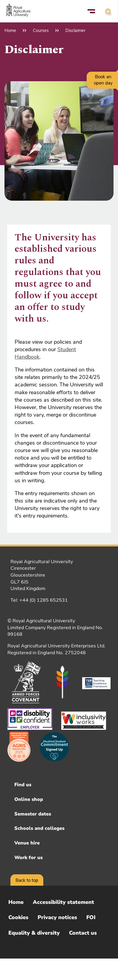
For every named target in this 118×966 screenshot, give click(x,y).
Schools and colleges (39, 828)
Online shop (28, 799)
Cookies (18, 917)
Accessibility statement (63, 902)
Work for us (28, 857)
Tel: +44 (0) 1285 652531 (39, 600)
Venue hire (27, 843)
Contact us (83, 932)
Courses (41, 30)
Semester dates (32, 814)
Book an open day (103, 80)
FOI (91, 917)
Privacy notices (57, 917)
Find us (22, 784)
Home (10, 30)
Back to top (27, 880)
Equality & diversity (34, 932)
